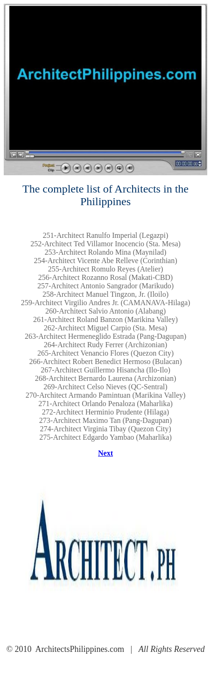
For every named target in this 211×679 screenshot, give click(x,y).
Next (105, 453)
